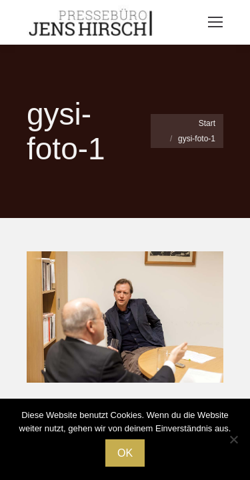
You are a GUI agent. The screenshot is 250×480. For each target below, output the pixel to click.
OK (125, 453)
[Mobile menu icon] (215, 22)
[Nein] (233, 439)
